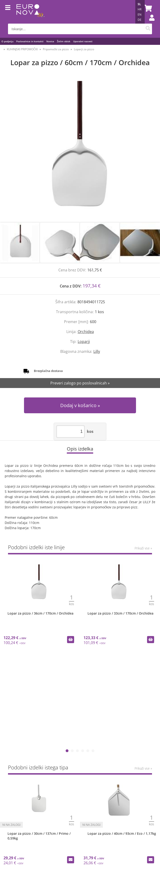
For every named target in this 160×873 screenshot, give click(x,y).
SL (139, 4)
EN (139, 15)
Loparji (84, 341)
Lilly (96, 351)
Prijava (149, 22)
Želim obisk (63, 41)
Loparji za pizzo (84, 49)
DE (139, 20)
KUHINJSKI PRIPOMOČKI (22, 49)
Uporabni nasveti (82, 41)
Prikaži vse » (143, 548)
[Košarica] (147, 8)
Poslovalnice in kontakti (30, 41)
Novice (50, 41)
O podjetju (7, 41)
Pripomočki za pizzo (56, 49)
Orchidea (86, 331)
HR (139, 9)
